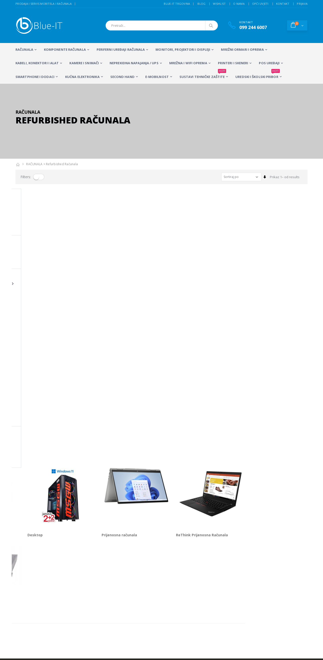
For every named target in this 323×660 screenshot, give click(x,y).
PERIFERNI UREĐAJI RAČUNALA (121, 49)
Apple (20, 255)
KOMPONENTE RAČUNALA (65, 49)
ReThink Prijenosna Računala (264, 255)
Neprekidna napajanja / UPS (134, 63)
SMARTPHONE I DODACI (34, 76)
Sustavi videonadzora (200, 568)
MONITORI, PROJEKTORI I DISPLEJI (183, 49)
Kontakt (283, 3)
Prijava (302, 3)
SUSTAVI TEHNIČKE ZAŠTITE (202, 74)
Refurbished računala (62, 164)
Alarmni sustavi (261, 561)
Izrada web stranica (265, 568)
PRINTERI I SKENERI (233, 63)
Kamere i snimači (84, 63)
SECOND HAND (122, 76)
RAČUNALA (24, 49)
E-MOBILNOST (157, 76)
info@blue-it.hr (26, 536)
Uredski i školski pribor (257, 74)
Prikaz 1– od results (285, 177)
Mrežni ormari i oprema (242, 49)
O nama (239, 3)
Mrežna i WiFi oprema (188, 63)
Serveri (21, 333)
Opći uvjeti (260, 3)
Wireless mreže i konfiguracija (206, 574)
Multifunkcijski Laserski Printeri (141, 570)
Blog (201, 3)
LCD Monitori (138, 561)
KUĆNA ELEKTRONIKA (82, 76)
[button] (297, 25)
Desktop (97, 255)
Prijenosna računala (181, 255)
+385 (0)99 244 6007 (38, 524)
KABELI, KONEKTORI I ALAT (37, 63)
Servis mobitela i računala (203, 561)
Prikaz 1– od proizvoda (32, 352)
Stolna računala (102, 568)
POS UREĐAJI (269, 63)
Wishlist (219, 3)
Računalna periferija (144, 579)
